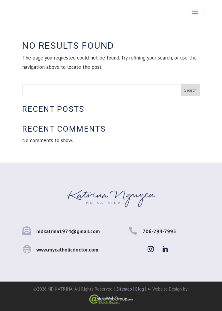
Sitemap (124, 289)
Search (190, 90)
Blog (139, 289)
